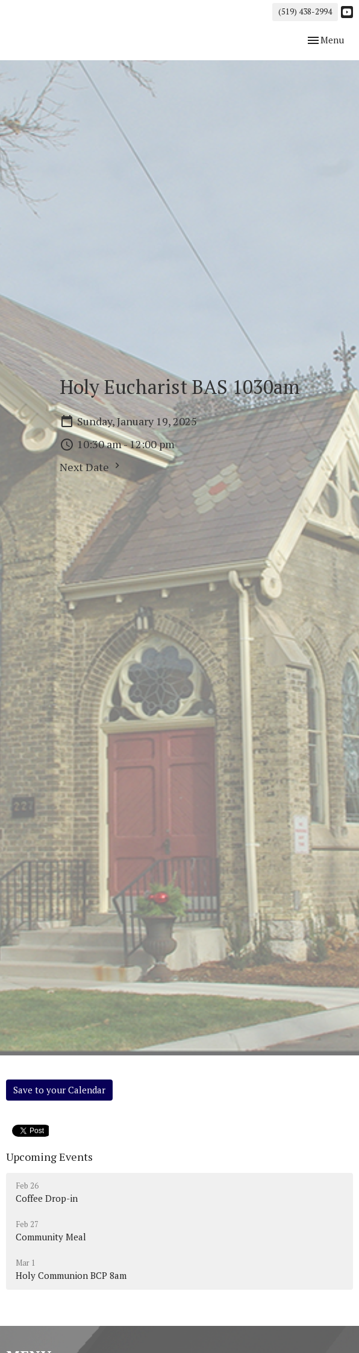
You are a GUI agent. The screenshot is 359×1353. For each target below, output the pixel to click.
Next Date (91, 467)
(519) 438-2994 (305, 11)
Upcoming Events (49, 1156)
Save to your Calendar (59, 1090)
